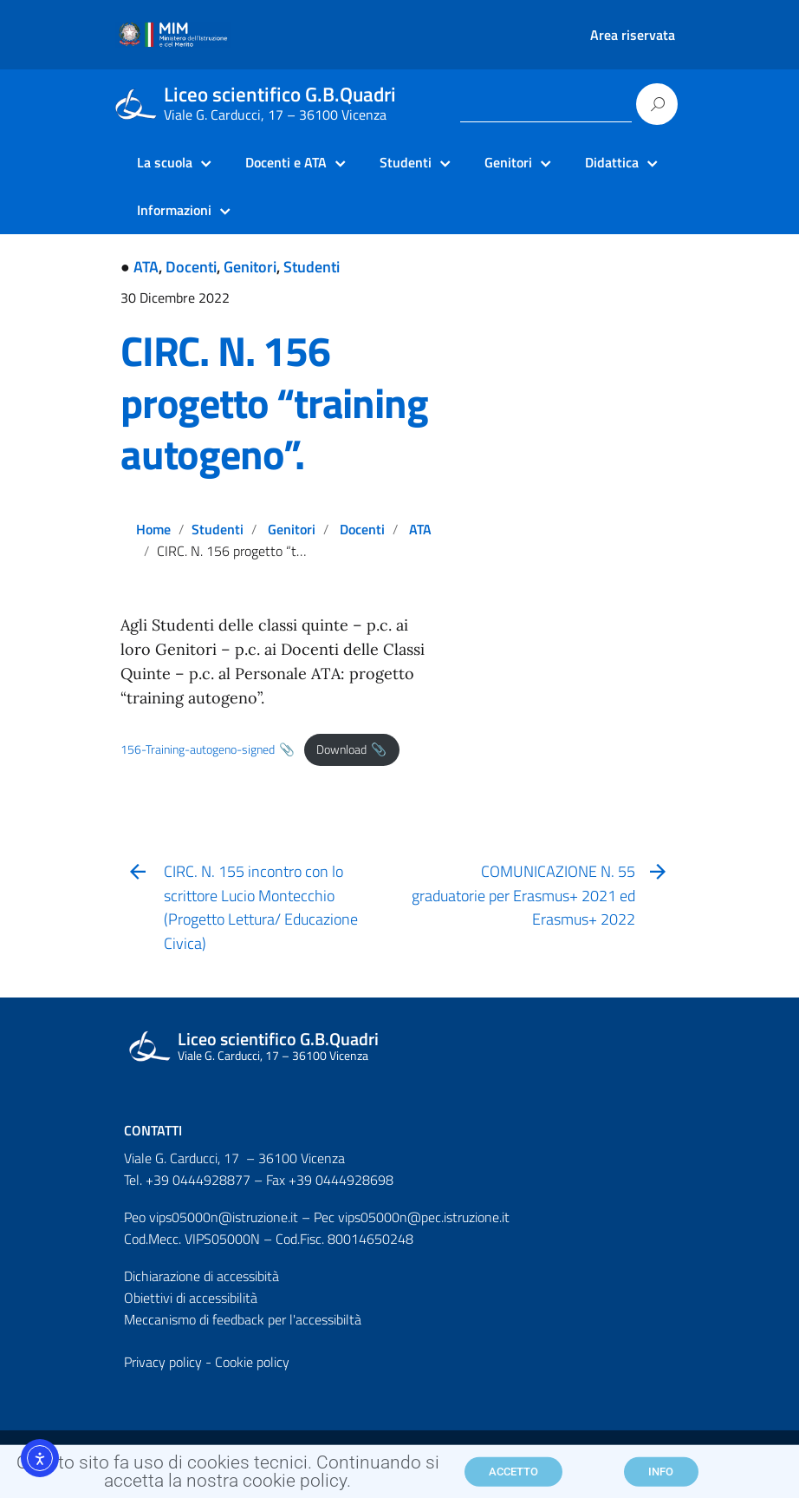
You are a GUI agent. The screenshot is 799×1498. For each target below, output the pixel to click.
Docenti (191, 266)
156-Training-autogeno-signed (197, 749)
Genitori (250, 266)
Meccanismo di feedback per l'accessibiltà (242, 1319)
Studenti (311, 266)
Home (153, 529)
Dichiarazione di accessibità (201, 1276)
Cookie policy (252, 1361)
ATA (146, 266)
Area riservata (632, 34)
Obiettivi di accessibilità (190, 1297)
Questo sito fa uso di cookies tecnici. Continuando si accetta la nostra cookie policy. (227, 1476)
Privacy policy (163, 1361)
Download (341, 749)
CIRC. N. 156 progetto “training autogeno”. (273, 403)
